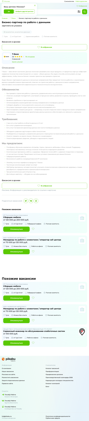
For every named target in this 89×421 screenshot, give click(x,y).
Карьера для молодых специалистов (59, 380)
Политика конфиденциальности (58, 416)
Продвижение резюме (54, 374)
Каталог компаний (53, 383)
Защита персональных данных (13, 380)
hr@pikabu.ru (7, 416)
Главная (5, 18)
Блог (47, 386)
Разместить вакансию (10, 377)
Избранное (81, 6)
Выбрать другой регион (24, 11)
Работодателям (81, 1)
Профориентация (52, 371)
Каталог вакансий (52, 368)
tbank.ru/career (17, 62)
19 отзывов (30, 57)
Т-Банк (13, 18)
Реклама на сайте (8, 374)
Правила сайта (7, 383)
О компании (6, 368)
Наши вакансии (8, 371)
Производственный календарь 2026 (59, 377)
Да (9, 11)
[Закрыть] (35, 5)
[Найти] (84, 11)
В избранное (44, 47)
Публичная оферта (53, 418)
